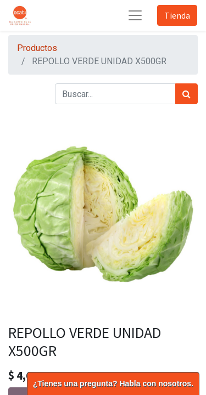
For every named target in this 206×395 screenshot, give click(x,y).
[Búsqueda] (186, 93)
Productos (37, 48)
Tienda (177, 15)
